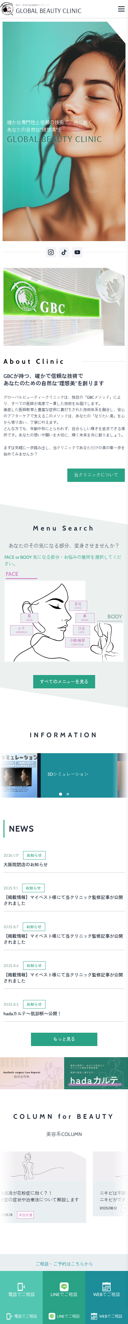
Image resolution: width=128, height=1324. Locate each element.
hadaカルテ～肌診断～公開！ (32, 1014)
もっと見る (64, 1039)
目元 (78, 606)
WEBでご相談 (106, 1289)
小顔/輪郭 (77, 642)
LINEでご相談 (64, 1289)
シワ (21, 630)
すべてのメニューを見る (64, 682)
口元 (81, 630)
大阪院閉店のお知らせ (25, 865)
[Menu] (121, 8)
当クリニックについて (96, 475)
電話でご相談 (21, 1289)
